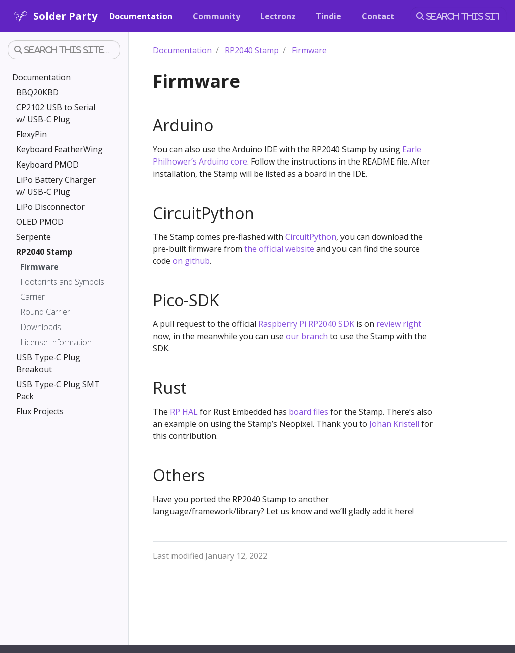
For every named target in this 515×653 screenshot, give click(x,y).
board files (308, 411)
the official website (279, 248)
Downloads (40, 327)
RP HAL (184, 411)
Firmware (39, 266)
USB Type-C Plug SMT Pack (58, 390)
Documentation (41, 77)
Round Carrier (45, 311)
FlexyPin (31, 134)
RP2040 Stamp (44, 251)
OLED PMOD (40, 221)
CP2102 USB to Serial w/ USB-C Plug (55, 113)
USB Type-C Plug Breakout (48, 363)
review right (398, 324)
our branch (307, 336)
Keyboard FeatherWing (59, 149)
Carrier (32, 296)
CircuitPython (310, 236)
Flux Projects (40, 411)
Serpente (33, 236)
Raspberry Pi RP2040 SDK (306, 324)
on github (191, 260)
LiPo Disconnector (50, 206)
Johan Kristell (394, 423)
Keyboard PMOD (47, 164)
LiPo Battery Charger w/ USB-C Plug (56, 185)
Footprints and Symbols (62, 281)
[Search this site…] (458, 16)
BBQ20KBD (37, 92)
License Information (56, 342)
